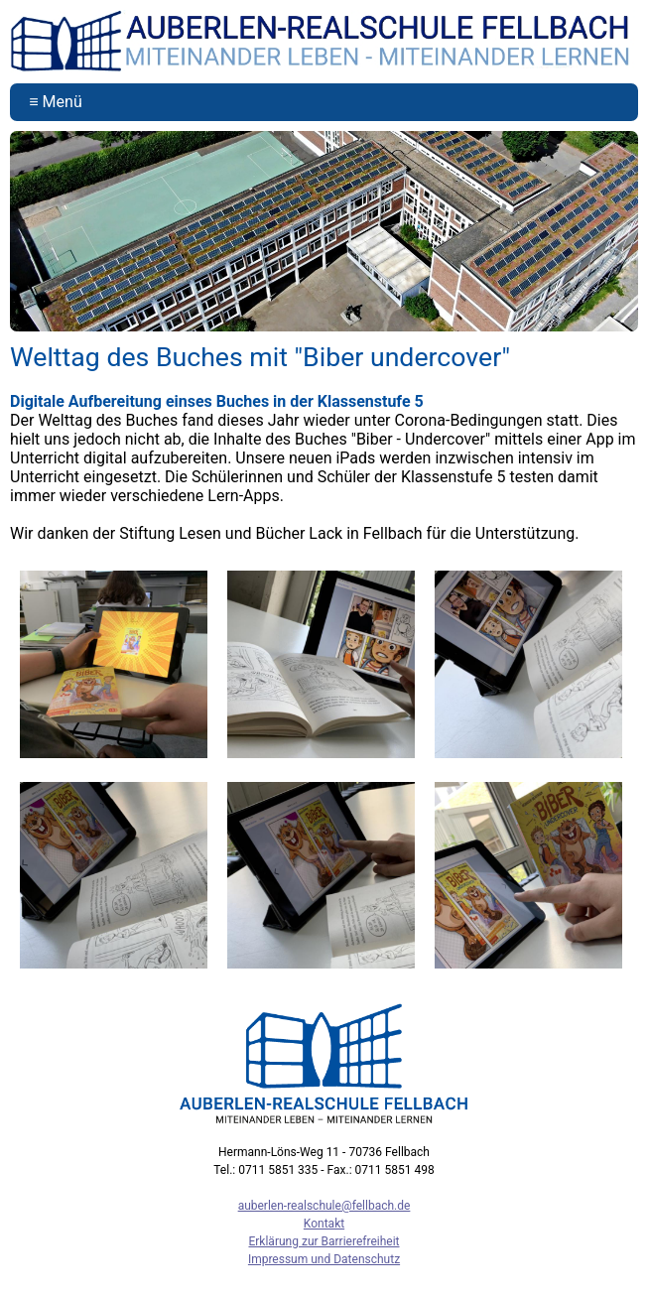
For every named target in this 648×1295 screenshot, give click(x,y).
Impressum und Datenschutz (324, 1259)
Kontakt (324, 1223)
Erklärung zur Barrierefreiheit (323, 1241)
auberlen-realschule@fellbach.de (324, 1206)
